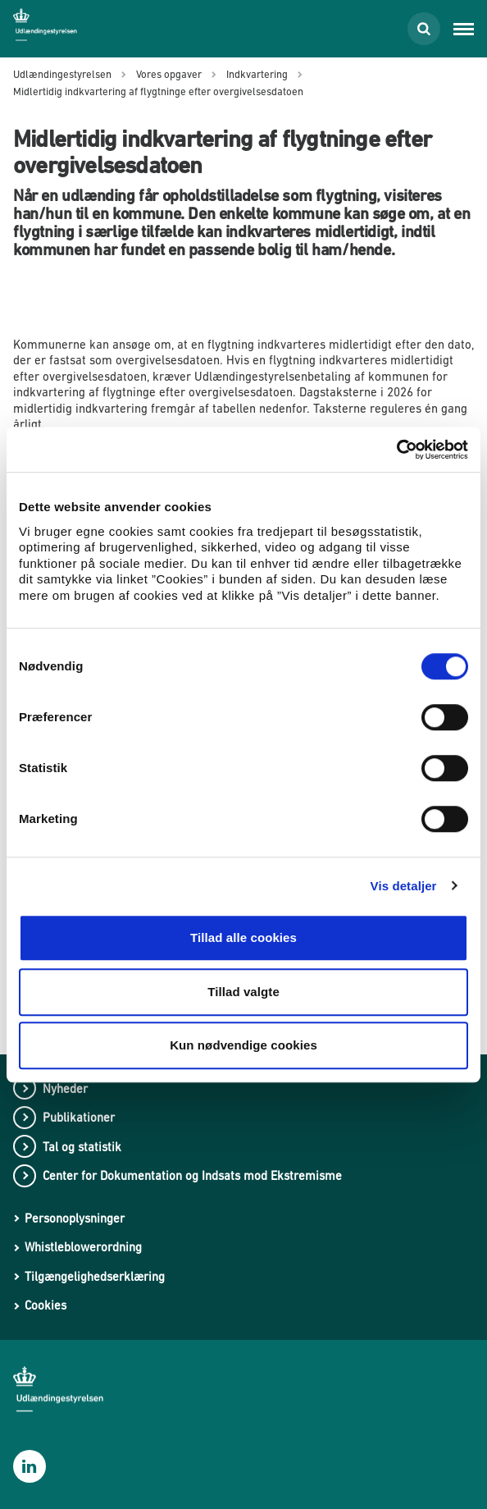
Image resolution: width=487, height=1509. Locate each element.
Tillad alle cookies (243, 937)
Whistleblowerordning (83, 1247)
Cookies (45, 1305)
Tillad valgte (243, 992)
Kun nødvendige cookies (243, 1045)
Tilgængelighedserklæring (95, 1276)
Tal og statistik (82, 1147)
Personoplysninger (75, 1218)
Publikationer (79, 1117)
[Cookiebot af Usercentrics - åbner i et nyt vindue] (396, 449)
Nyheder (65, 1088)
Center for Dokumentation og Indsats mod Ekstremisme (192, 1175)
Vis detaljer (404, 886)
